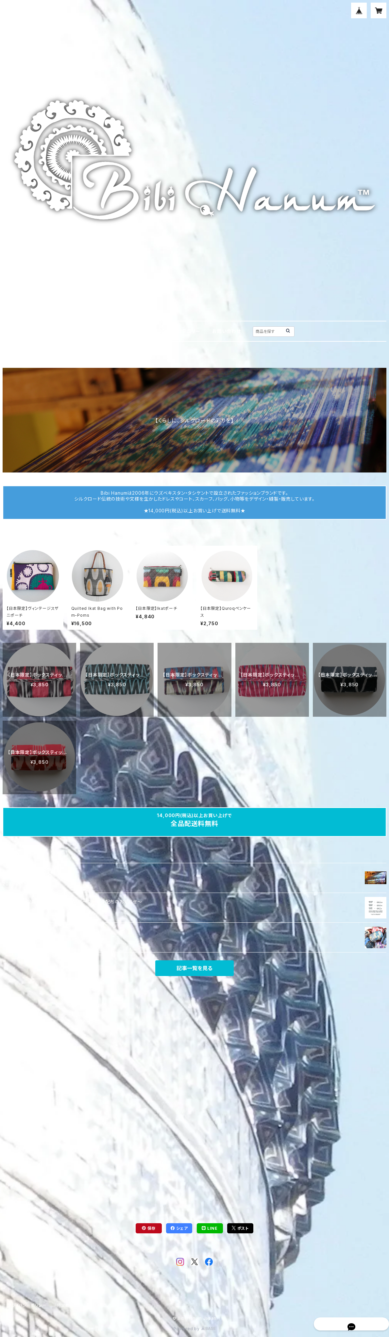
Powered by (194, 1328)
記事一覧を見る (194, 968)
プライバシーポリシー (27, 1305)
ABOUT (131, 331)
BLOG (159, 331)
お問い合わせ (226, 331)
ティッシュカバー (42, 359)
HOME (102, 331)
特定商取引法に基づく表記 (81, 1305)
